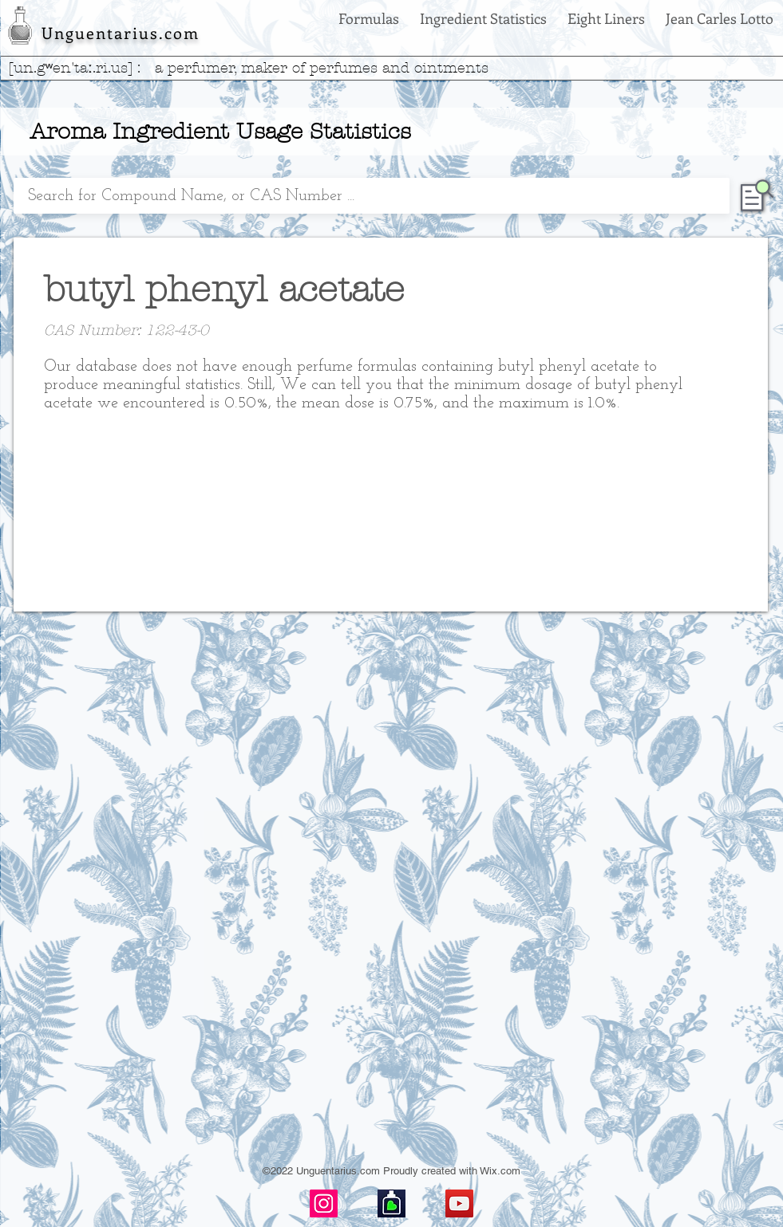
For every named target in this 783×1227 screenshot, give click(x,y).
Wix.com (500, 1171)
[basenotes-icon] (391, 1203)
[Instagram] (324, 1203)
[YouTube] (459, 1203)
